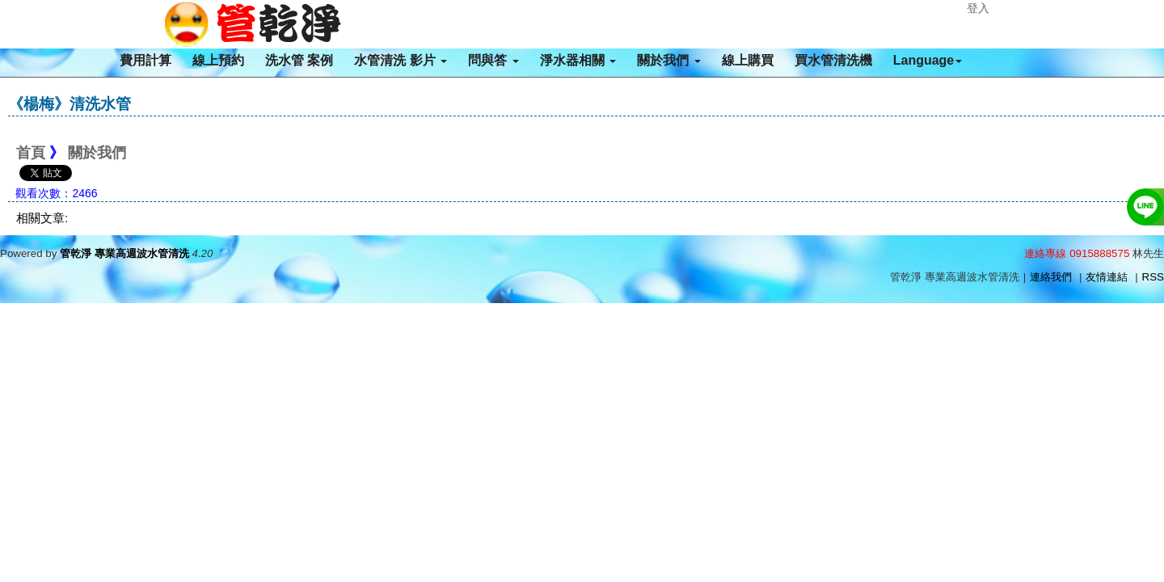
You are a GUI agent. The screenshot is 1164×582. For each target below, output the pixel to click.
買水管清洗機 (833, 60)
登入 (978, 8)
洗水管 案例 (299, 60)
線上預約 (218, 60)
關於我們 (668, 60)
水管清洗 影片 (400, 60)
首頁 (30, 153)
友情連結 (1107, 277)
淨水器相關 (578, 60)
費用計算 (145, 60)
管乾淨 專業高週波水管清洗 (124, 253)
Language (928, 60)
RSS (1153, 277)
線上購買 (748, 60)
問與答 (493, 60)
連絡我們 (1051, 277)
